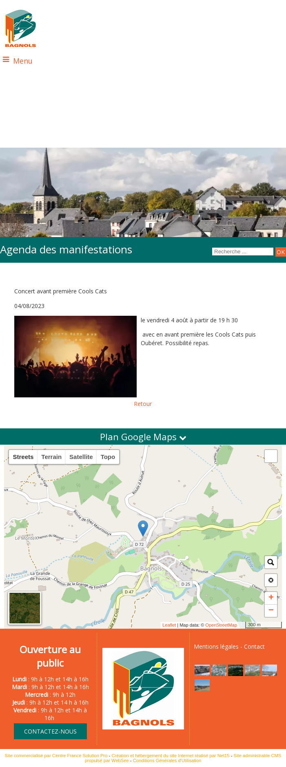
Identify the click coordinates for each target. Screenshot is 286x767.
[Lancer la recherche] (280, 252)
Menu (23, 61)
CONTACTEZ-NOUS (50, 731)
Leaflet (169, 625)
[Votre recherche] (242, 251)
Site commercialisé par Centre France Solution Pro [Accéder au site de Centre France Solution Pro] (56, 755)
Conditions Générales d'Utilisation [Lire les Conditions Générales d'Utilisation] (167, 760)
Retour (143, 404)
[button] (271, 456)
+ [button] (271, 598)
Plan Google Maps (143, 436)
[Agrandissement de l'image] (202, 674)
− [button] (271, 611)
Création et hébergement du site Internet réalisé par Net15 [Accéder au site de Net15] (170, 755)
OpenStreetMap (221, 625)
